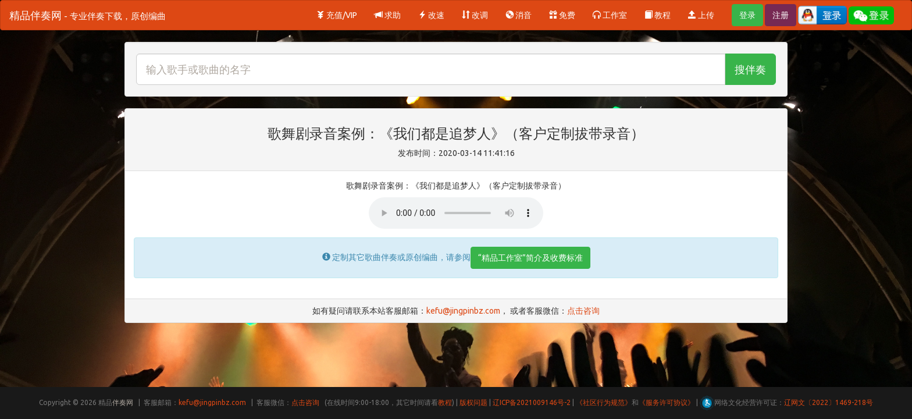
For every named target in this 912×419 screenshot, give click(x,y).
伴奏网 (122, 402)
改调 (475, 15)
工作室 (610, 15)
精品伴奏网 (87, 15)
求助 (388, 15)
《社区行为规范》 (604, 402)
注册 (780, 15)
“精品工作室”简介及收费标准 (530, 257)
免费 (562, 15)
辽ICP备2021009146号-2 (532, 402)
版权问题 (473, 402)
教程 (657, 15)
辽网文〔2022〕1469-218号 (828, 402)
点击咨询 (583, 310)
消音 (518, 15)
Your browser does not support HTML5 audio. (456, 213)
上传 (701, 15)
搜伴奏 (750, 69)
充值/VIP (336, 15)
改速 (431, 15)
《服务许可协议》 (666, 402)
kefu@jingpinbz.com (463, 310)
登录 (747, 15)
